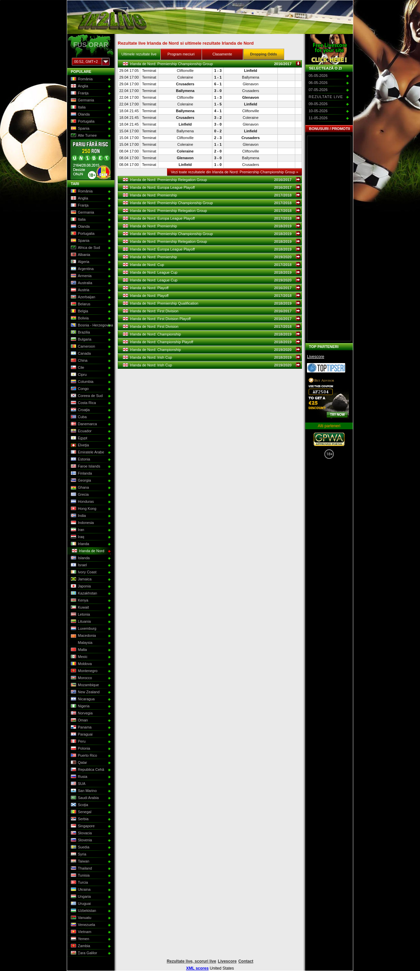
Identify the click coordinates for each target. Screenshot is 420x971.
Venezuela (82, 925)
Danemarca (83, 424)
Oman (78, 720)
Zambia (79, 946)
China (78, 361)
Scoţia (78, 805)
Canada (80, 354)
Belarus (79, 304)
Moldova (80, 664)
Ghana (79, 488)
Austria (79, 290)
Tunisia (79, 876)
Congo (79, 389)
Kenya (78, 601)
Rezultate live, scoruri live (191, 961)
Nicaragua (82, 699)
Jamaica (80, 579)
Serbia (79, 819)
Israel (78, 565)
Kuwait (79, 608)
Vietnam (80, 932)
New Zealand (84, 692)
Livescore (315, 356)
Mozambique (84, 685)
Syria (77, 854)
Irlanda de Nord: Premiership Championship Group (211, 63)
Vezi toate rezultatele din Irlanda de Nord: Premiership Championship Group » (234, 172)
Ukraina (80, 890)
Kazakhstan (83, 593)
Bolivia (79, 318)
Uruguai (80, 904)
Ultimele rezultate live (139, 54)
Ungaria (80, 897)
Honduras (81, 502)
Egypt (78, 438)
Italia (77, 107)
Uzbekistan (82, 911)
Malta (78, 650)
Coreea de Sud (86, 396)
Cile (76, 368)
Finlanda (80, 474)
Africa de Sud (84, 248)
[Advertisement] (329, 238)
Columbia (81, 382)
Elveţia (79, 445)
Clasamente (222, 54)
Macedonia (82, 636)
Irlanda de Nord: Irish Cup (211, 357)
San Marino (83, 791)
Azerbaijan (82, 297)
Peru (77, 742)
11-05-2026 (318, 118)
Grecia (79, 495)
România (81, 79)
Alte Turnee (83, 136)
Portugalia (82, 122)
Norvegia (81, 713)
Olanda (79, 115)
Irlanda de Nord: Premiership (211, 195)
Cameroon (82, 347)
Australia (80, 283)
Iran (76, 530)
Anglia (78, 86)
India (77, 516)
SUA (77, 784)
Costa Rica (82, 403)
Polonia (79, 749)
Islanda (79, 558)
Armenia (80, 276)
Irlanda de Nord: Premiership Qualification (211, 303)
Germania (81, 100)
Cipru (78, 375)
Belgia (78, 311)
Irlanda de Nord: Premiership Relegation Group (211, 179)
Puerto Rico (83, 756)
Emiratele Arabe (86, 452)
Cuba (78, 417)
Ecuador (80, 431)
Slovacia (80, 833)
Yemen (79, 939)
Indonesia (81, 523)
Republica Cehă (86, 770)
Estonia (79, 459)
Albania (79, 255)
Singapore (82, 826)
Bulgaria (80, 340)
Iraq (76, 537)
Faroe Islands (84, 467)
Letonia (79, 615)
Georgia (80, 481)
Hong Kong (82, 509)
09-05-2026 (318, 104)
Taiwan (79, 861)
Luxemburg (82, 629)
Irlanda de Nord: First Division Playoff (211, 318)
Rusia (78, 777)
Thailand (80, 869)
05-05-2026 (318, 76)
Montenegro (83, 671)
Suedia (79, 847)
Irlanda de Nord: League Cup (211, 272)
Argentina (81, 269)
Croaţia (79, 410)
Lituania (80, 622)
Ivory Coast (83, 572)
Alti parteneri (329, 426)
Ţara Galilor (83, 953)
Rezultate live (326, 97)
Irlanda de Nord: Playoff (211, 287)
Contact (245, 961)
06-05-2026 (318, 83)
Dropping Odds (263, 54)
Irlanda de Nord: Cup (211, 264)
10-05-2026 (318, 111)
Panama (80, 727)
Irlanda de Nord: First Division (211, 311)
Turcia (78, 883)
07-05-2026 (318, 90)
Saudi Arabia (84, 798)
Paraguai (81, 735)
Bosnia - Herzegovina (90, 325)
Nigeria (79, 706)
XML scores (197, 968)
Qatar (78, 763)
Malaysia (80, 643)
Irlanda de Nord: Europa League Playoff (211, 187)
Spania (79, 129)
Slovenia (80, 840)
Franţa (79, 93)
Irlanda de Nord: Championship (211, 334)
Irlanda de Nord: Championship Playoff (211, 342)
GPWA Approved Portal (329, 439)
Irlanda (79, 544)
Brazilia (79, 332)
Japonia (80, 586)
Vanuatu (80, 918)
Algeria (79, 262)
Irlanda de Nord (87, 551)
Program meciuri (181, 54)
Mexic (78, 657)
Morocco (80, 678)
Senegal (80, 812)
